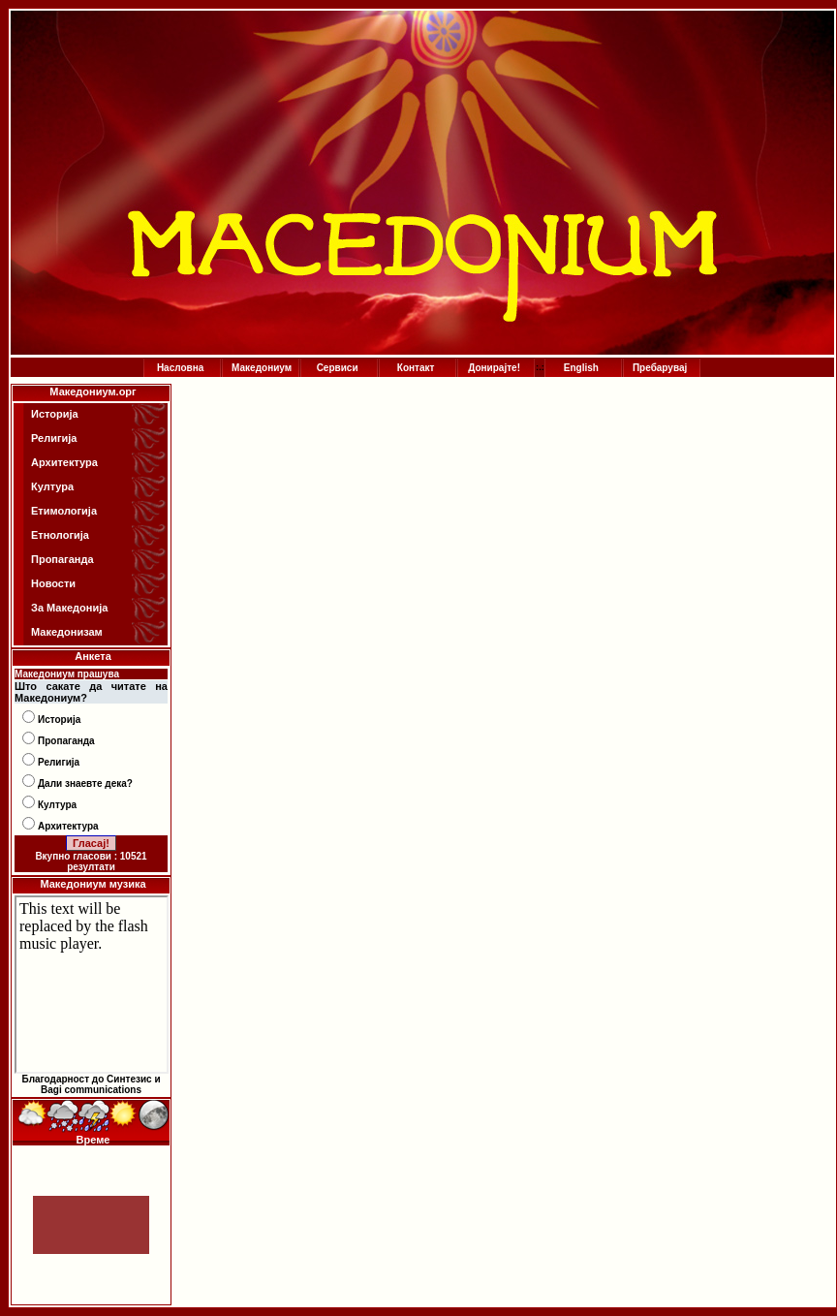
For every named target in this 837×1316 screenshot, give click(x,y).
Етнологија (60, 535)
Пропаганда (62, 559)
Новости (53, 583)
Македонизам (67, 632)
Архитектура (64, 462)
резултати (91, 867)
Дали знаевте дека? (85, 783)
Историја (54, 414)
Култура (52, 486)
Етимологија (64, 511)
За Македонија (69, 607)
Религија (54, 438)
